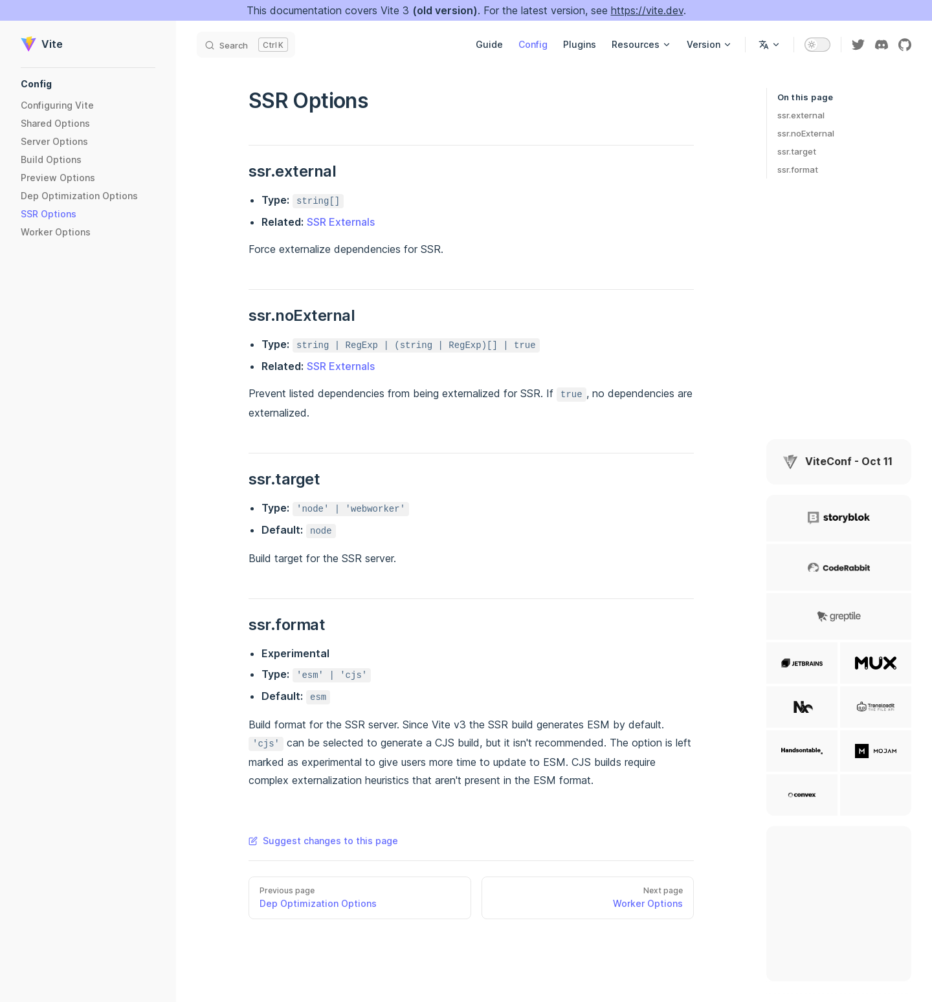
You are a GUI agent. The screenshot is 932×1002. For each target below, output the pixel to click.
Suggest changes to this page (323, 840)
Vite (42, 44)
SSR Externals (341, 221)
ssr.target (796, 151)
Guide (489, 44)
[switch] (817, 45)
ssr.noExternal (805, 133)
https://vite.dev (647, 10)
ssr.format (797, 169)
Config (533, 44)
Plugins (579, 44)
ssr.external (801, 115)
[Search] (246, 45)
